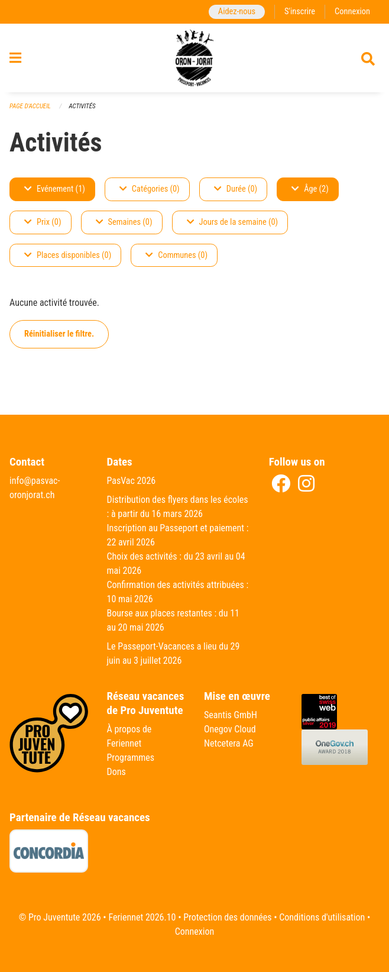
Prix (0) (42, 222)
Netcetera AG (229, 743)
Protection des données (227, 917)
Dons (116, 771)
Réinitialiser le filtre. (59, 334)
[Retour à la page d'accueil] (195, 58)
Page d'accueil (30, 106)
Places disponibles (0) (67, 255)
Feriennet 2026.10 (142, 917)
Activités (82, 106)
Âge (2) (310, 189)
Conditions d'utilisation (322, 917)
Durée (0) (235, 189)
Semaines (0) (124, 222)
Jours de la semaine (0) (232, 222)
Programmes (131, 757)
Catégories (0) (149, 189)
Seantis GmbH (230, 715)
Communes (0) (176, 255)
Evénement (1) (54, 189)
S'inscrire (299, 12)
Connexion (352, 12)
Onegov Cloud (230, 729)
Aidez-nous (236, 12)
